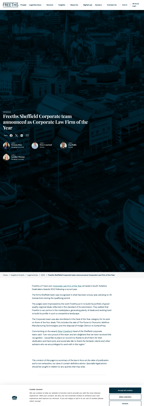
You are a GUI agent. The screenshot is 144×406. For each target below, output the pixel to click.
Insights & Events (17, 275)
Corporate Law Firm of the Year (67, 286)
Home (5, 275)
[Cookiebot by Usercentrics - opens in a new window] (14, 401)
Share (6, 135)
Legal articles (32, 275)
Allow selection (125, 385)
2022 (43, 275)
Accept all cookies (125, 378)
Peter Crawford (65, 331)
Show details (118, 402)
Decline (125, 392)
